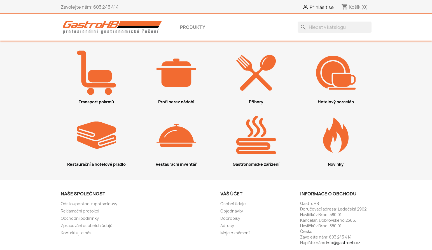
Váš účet (231, 194)
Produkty (192, 27)
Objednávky (231, 211)
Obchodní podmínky (80, 218)
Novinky (336, 164)
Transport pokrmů (96, 101)
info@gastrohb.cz (343, 242)
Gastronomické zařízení (256, 164)
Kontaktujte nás (76, 232)
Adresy (227, 225)
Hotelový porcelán (336, 101)
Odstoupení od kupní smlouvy (89, 203)
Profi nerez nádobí (176, 101)
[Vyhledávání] (335, 27)
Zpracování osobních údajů (87, 225)
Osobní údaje (233, 203)
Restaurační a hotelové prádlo (96, 164)
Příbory (256, 101)
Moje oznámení (234, 232)
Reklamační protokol (80, 211)
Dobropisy (230, 218)
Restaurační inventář (176, 164)
